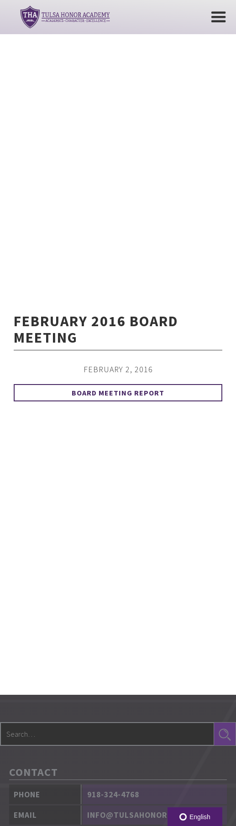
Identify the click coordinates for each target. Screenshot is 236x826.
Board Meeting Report (118, 392)
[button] (218, 17)
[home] (62, 17)
